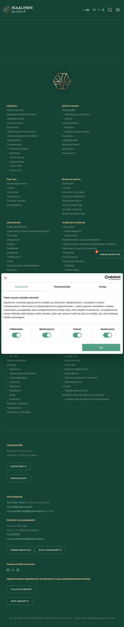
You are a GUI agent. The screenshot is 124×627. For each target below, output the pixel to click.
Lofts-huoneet (15, 122)
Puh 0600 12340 (16, 502)
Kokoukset (68, 226)
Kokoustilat (71, 235)
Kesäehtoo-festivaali (18, 412)
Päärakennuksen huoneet (21, 114)
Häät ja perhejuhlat (73, 261)
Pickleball (12, 248)
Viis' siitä (13, 356)
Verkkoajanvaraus (17, 183)
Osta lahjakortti (50, 550)
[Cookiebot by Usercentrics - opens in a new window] (107, 278)
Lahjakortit (71, 356)
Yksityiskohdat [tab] (62, 286)
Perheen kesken (18, 148)
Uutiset (66, 386)
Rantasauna (68, 153)
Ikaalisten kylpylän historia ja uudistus (83, 394)
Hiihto (10, 261)
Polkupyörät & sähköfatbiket (23, 265)
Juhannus (14, 399)
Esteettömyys (72, 360)
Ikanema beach (71, 144)
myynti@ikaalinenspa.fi (19, 506)
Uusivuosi (14, 381)
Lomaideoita (14, 144)
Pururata (12, 269)
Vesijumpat (13, 239)
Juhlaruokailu (72, 269)
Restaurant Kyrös (71, 200)
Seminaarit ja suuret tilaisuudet (79, 248)
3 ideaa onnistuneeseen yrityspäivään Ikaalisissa (89, 244)
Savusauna (68, 148)
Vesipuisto (67, 135)
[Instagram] (99, 9)
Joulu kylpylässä (18, 377)
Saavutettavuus (73, 381)
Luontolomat (16, 157)
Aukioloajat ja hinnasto (77, 114)
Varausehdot (14, 140)
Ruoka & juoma (71, 179)
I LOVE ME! (15, 166)
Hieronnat (12, 192)
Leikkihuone (14, 256)
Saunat (69, 118)
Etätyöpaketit (70, 256)
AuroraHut (13, 127)
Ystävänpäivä (14, 407)
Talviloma (14, 386)
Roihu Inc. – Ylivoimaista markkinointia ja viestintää (88, 618)
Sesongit (12, 364)
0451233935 (13, 534)
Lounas (66, 187)
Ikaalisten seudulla (17, 403)
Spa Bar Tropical (71, 209)
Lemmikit (70, 364)
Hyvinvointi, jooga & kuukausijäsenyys (28, 231)
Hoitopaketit (14, 205)
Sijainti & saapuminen (77, 369)
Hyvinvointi (15, 170)
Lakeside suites (15, 118)
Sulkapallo (12, 252)
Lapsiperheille (70, 140)
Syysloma (14, 369)
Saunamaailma (70, 122)
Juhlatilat (70, 265)
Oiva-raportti (20, 601)
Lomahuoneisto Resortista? (22, 135)
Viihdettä (14, 153)
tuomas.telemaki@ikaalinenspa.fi (25, 511)
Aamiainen (68, 183)
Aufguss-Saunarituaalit (77, 131)
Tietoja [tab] (102, 286)
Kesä (12, 394)
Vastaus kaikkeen (16, 360)
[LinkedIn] (103, 9)
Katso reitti (19, 466)
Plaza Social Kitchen (73, 196)
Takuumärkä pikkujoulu (22, 373)
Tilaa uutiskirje (21, 589)
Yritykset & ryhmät (73, 222)
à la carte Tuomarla (73, 192)
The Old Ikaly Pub (72, 205)
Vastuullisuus (71, 373)
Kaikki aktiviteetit (16, 226)
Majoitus (12, 105)
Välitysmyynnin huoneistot (21, 131)
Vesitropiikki (69, 110)
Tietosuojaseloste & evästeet (81, 377)
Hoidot (11, 187)
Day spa (11, 179)
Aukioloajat (19, 478)
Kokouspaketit (73, 231)
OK (101, 347)
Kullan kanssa (16, 161)
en (87, 10)
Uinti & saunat (70, 105)
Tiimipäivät (68, 252)
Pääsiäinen (15, 390)
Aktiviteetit (14, 222)
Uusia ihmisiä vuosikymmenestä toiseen (87, 399)
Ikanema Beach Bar (73, 213)
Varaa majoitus (110, 254)
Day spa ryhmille (16, 200)
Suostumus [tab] (21, 286)
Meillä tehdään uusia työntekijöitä (81, 239)
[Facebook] (94, 9)
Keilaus (11, 244)
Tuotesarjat (13, 196)
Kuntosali (12, 235)
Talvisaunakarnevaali (76, 390)
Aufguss (69, 127)
